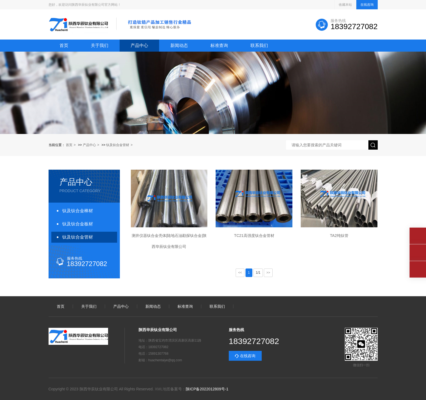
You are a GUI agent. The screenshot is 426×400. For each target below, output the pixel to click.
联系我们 (259, 45)
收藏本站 (345, 5)
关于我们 (99, 45)
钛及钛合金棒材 (77, 210)
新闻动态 (179, 45)
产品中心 (139, 45)
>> (268, 273)
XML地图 (162, 389)
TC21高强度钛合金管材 (254, 235)
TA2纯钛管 (339, 235)
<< (240, 273)
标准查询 (219, 45)
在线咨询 (367, 5)
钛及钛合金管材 (117, 145)
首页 (64, 45)
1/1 (258, 273)
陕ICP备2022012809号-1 (207, 389)
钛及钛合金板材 (77, 224)
